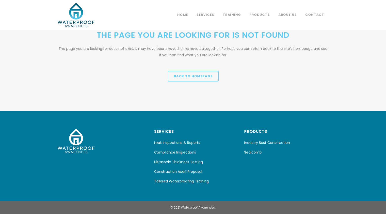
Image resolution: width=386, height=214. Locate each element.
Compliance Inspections (175, 152)
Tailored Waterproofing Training (181, 181)
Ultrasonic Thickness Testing (178, 161)
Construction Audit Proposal (178, 171)
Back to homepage (193, 76)
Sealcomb (253, 152)
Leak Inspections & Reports (177, 142)
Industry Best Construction (267, 142)
